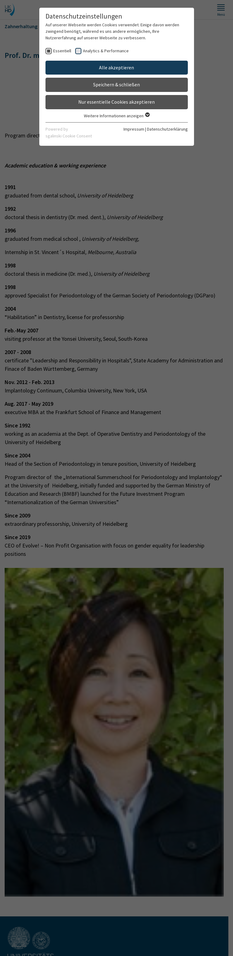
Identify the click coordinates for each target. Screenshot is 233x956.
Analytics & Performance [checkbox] (106, 51)
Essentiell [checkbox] (62, 51)
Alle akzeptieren (116, 67)
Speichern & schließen (116, 84)
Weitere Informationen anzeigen (116, 116)
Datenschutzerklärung (167, 129)
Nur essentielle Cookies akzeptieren (116, 102)
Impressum (133, 129)
